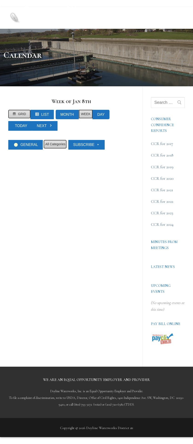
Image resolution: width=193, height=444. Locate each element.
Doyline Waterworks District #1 (76, 14)
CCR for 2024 (162, 224)
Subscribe (86, 145)
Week (85, 114)
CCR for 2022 (162, 201)
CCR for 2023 (162, 212)
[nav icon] (177, 17)
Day (101, 114)
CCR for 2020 (162, 178)
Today (21, 126)
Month (67, 114)
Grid (20, 114)
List (43, 115)
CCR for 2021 (162, 189)
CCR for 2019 (162, 166)
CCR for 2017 (162, 143)
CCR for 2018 (162, 155)
